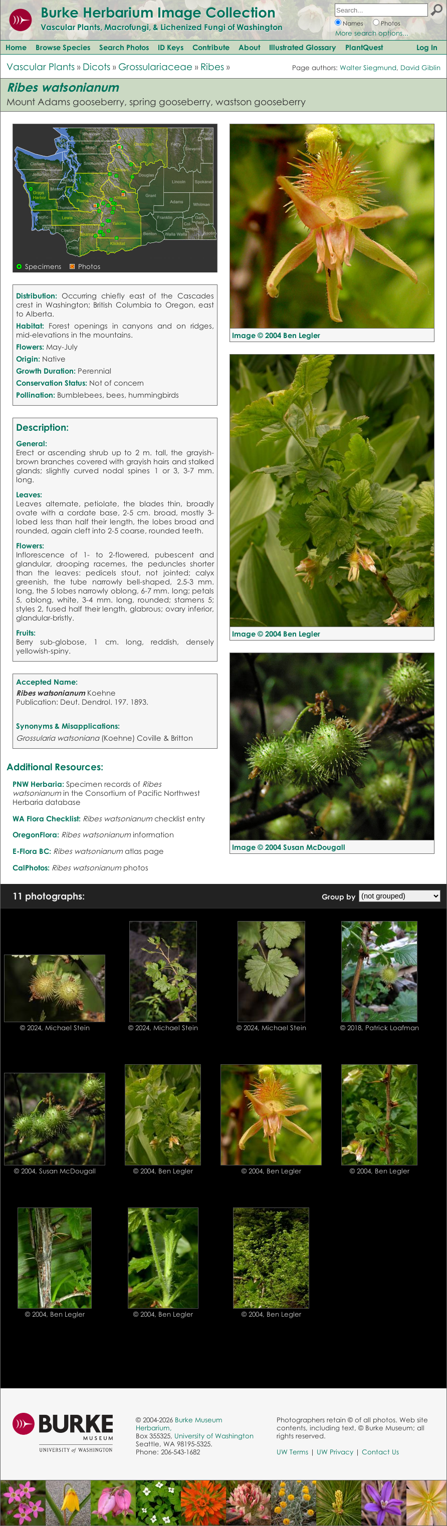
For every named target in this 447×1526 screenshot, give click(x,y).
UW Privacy (335, 1452)
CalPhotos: (31, 867)
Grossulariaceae (155, 66)
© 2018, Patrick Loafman (379, 1028)
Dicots (96, 66)
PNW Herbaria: (38, 783)
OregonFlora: (36, 834)
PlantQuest (364, 47)
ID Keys (170, 47)
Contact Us (380, 1452)
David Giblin (420, 68)
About (249, 47)
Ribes (212, 66)
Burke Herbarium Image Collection (158, 12)
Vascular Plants (41, 66)
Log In (426, 47)
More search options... (371, 33)
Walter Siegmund (368, 68)
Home (16, 47)
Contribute (211, 47)
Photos (390, 23)
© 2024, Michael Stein (55, 1028)
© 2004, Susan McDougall (55, 1171)
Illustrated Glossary (302, 47)
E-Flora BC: (32, 850)
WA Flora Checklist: (47, 818)
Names (353, 23)
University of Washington (214, 1436)
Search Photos (124, 47)
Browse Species (63, 47)
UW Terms (292, 1452)
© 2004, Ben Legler (163, 1171)
